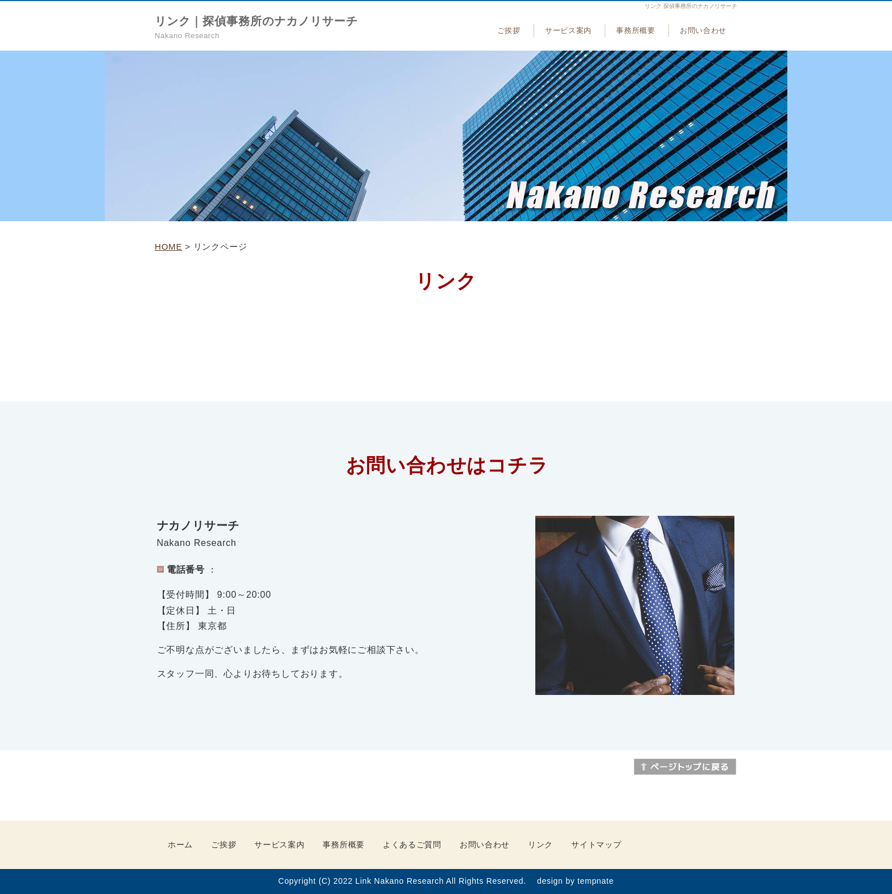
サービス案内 (568, 30)
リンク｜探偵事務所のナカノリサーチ (256, 21)
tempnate (595, 880)
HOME (168, 246)
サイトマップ (596, 844)
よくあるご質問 (412, 844)
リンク (540, 844)
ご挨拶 (509, 30)
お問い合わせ (703, 30)
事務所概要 (635, 30)
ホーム (180, 844)
